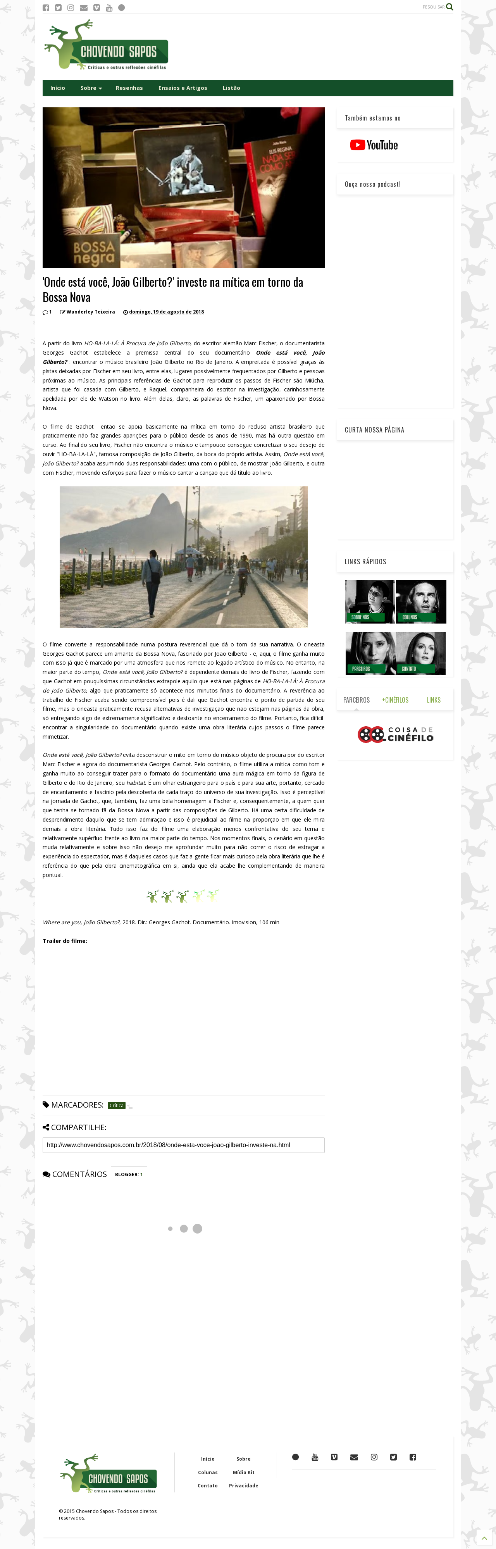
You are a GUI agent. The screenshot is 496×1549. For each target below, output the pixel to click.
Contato (208, 1485)
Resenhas (129, 87)
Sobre (91, 87)
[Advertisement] (312, 46)
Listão (231, 87)
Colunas (208, 1472)
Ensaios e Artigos (182, 87)
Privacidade (243, 1485)
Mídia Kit (244, 1472)
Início (57, 87)
